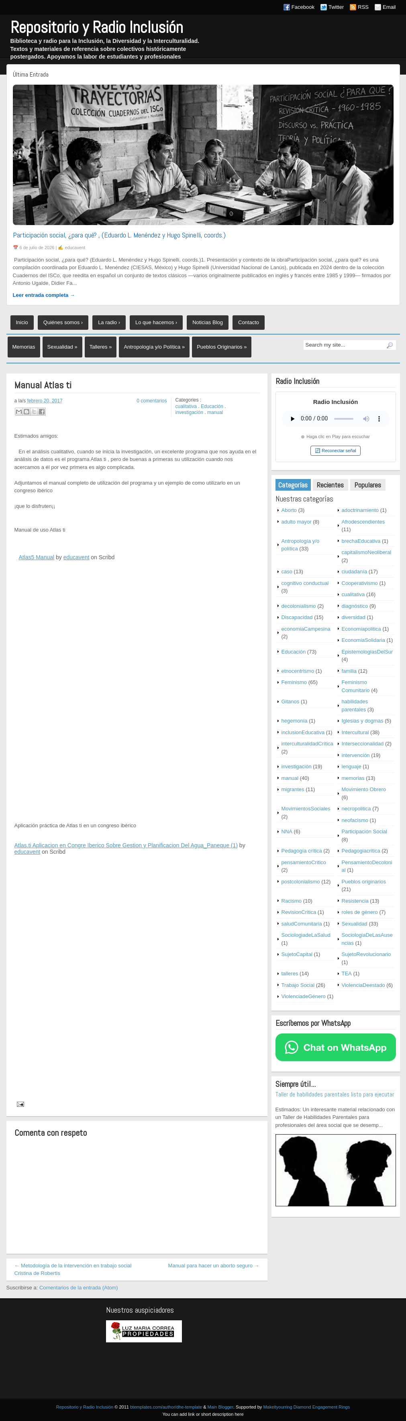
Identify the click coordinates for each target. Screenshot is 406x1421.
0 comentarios (152, 401)
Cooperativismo (360, 583)
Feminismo (294, 682)
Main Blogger (220, 1407)
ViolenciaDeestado (363, 985)
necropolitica (356, 809)
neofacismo (355, 820)
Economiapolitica (361, 629)
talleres (290, 973)
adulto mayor (297, 522)
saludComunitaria (302, 924)
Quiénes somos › (63, 322)
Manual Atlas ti (42, 385)
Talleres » (101, 347)
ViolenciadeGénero (304, 996)
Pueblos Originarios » (222, 347)
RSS (363, 7)
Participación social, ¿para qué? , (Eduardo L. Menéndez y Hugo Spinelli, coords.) (119, 235)
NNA (287, 831)
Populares (367, 484)
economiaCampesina (306, 629)
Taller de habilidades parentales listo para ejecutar (334, 1094)
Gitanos (291, 701)
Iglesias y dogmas (363, 721)
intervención (356, 755)
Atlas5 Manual (36, 557)
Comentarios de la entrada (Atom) (78, 1288)
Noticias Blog (207, 322)
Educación (212, 406)
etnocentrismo (298, 671)
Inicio (22, 322)
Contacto (248, 322)
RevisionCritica (299, 912)
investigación (189, 412)
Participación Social (364, 831)
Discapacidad (297, 617)
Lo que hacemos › (156, 322)
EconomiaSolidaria (363, 640)
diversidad (353, 617)
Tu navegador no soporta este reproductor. (336, 419)
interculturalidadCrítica (307, 744)
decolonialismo (299, 606)
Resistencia (355, 901)
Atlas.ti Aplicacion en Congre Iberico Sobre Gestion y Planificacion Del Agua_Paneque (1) (126, 845)
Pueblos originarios (364, 882)
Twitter (336, 7)
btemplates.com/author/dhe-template (166, 1407)
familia (349, 671)
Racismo (292, 901)
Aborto (289, 510)
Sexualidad (354, 924)
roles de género (360, 912)
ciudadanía (354, 571)
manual (215, 412)
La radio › (109, 322)
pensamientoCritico (304, 862)
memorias (353, 778)
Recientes (330, 484)
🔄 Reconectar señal (335, 450)
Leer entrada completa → (44, 295)
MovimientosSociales (306, 809)
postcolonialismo (301, 882)
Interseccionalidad (363, 744)
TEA (347, 973)
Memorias (23, 347)
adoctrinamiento (360, 510)
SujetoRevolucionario (366, 954)
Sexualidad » (62, 347)
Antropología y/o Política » (154, 347)
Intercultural (355, 732)
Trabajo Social (298, 985)
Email (389, 7)
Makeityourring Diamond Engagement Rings (306, 1407)
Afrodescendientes (363, 522)
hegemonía (295, 721)
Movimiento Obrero (364, 789)
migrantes (293, 789)
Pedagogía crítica (302, 851)
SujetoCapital (297, 954)
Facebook (303, 7)
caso (287, 571)
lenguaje (351, 766)
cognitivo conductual (305, 583)
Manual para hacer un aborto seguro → (213, 1266)
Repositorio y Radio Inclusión (96, 27)
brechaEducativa (361, 541)
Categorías (293, 484)
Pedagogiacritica (361, 851)
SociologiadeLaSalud (306, 935)
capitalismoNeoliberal (367, 552)
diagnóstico (355, 606)
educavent (76, 557)
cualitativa (186, 406)
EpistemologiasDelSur (367, 652)
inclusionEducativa (303, 732)
